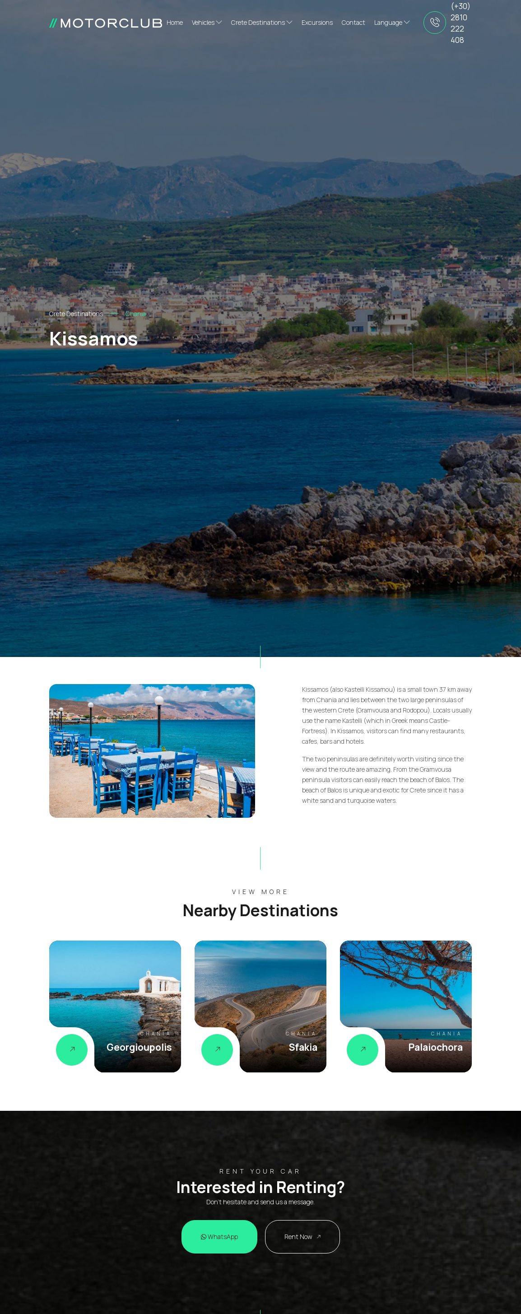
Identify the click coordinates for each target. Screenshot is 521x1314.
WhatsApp (219, 1236)
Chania (136, 313)
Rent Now (302, 1236)
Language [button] (392, 22)
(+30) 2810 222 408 (460, 23)
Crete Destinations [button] (262, 22)
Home (175, 22)
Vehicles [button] (207, 22)
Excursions (317, 22)
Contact (353, 22)
